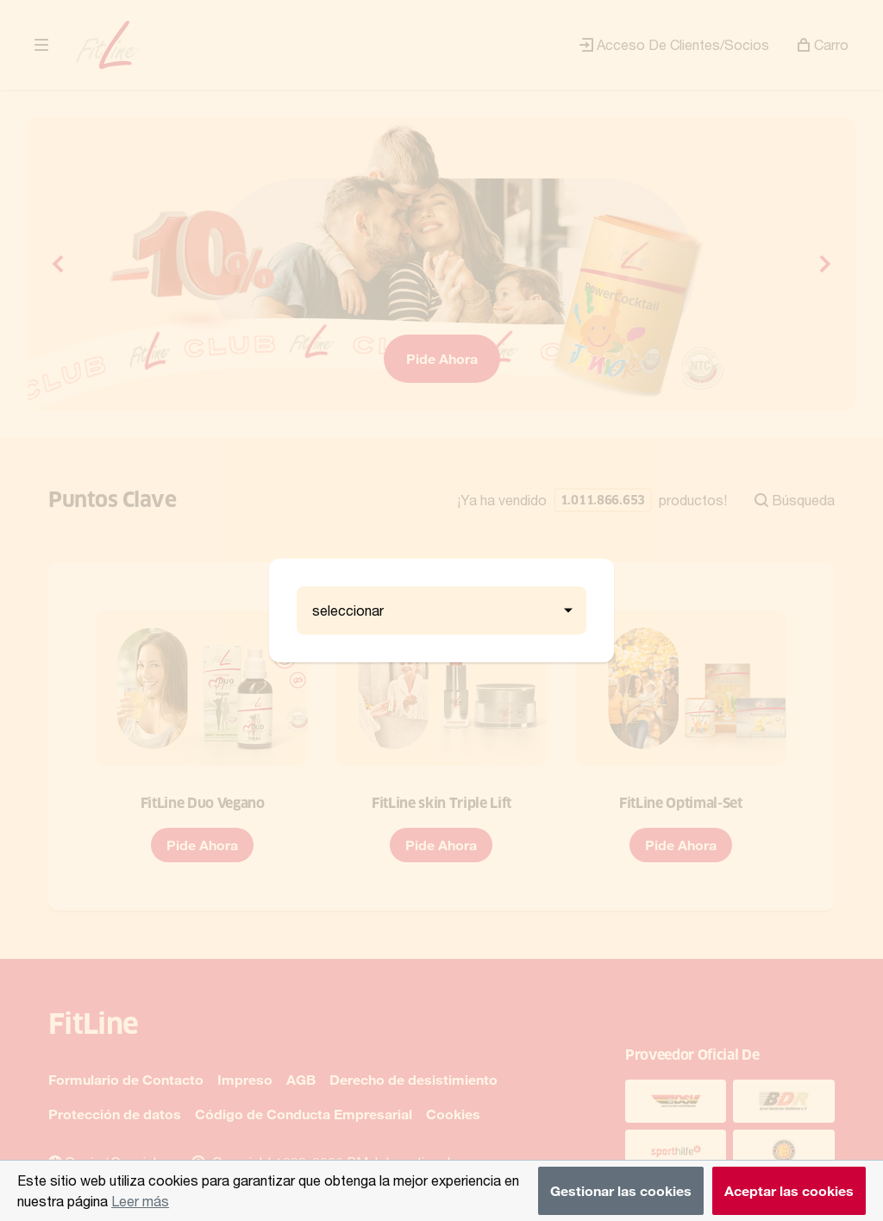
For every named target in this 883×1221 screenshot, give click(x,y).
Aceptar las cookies (789, 1190)
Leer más (140, 1201)
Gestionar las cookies (621, 1190)
